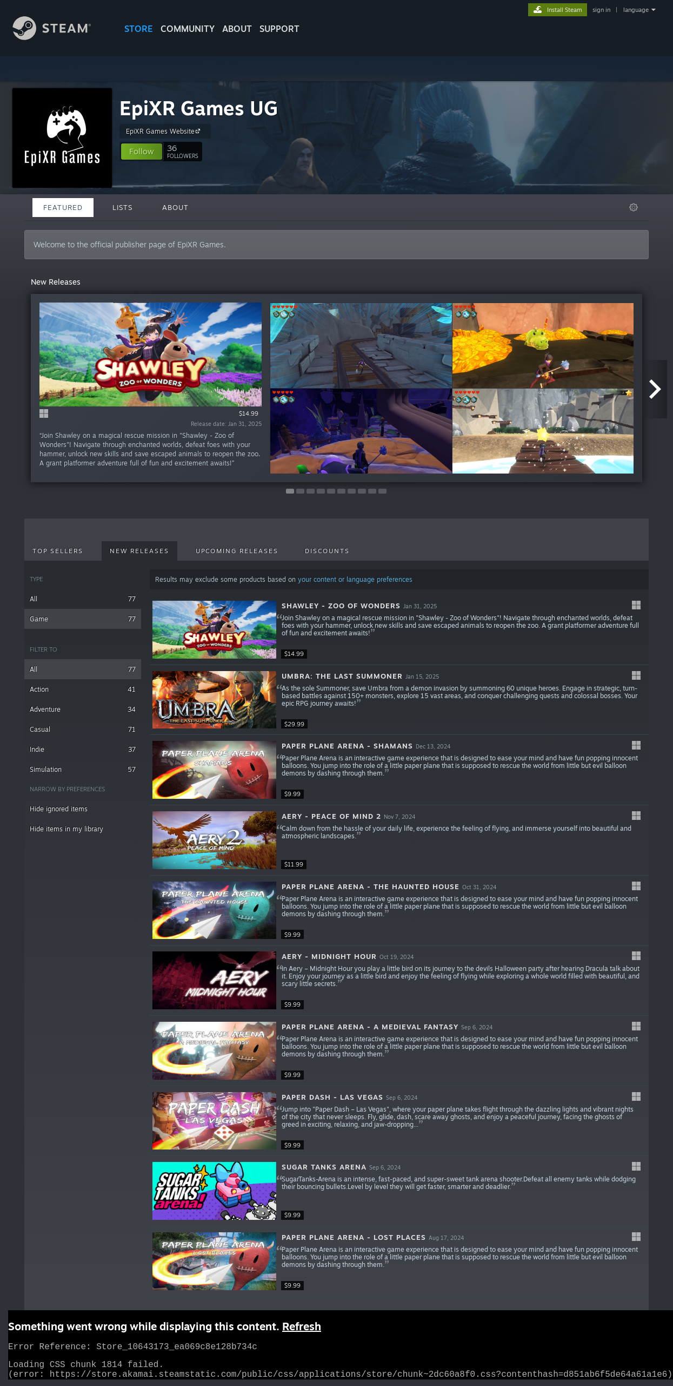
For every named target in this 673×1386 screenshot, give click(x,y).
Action (83, 689)
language (636, 10)
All (83, 598)
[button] (141, 151)
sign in (601, 10)
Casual (83, 729)
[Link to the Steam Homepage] (60, 37)
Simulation (83, 769)
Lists (122, 207)
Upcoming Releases (237, 551)
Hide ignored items (59, 809)
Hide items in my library (66, 829)
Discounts (327, 551)
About (237, 28)
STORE (138, 28)
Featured (63, 207)
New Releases (139, 551)
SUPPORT (279, 28)
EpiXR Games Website (164, 131)
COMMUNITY (188, 28)
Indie (83, 749)
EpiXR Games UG (198, 108)
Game (83, 618)
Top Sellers (57, 551)
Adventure (83, 709)
